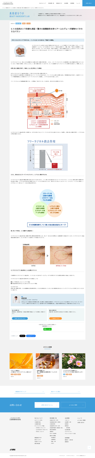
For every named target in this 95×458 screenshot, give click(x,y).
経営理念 (66, 424)
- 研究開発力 (53, 437)
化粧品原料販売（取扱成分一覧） (56, 427)
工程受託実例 (52, 424)
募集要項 (66, 441)
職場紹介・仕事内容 (69, 439)
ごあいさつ (67, 420)
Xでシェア (22, 335)
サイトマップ (62, 455)
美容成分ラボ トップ (21, 391)
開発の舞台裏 (37, 443)
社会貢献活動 (67, 429)
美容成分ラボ (59, 3)
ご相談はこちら (55, 318)
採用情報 (72, 3)
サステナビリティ (68, 431)
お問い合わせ (89, 3)
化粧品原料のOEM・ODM (55, 425)
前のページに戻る (55, 391)
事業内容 (66, 425)
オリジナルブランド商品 (39, 425)
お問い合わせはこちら (20, 318)
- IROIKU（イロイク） (39, 431)
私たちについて (42, 3)
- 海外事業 (68, 427)
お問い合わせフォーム (47, 405)
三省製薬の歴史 (38, 424)
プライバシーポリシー (71, 455)
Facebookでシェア (31, 335)
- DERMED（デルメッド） (40, 427)
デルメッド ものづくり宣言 (70, 433)
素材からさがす (38, 439)
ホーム (4, 7)
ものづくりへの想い (39, 420)
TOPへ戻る (89, 448)
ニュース (78, 3)
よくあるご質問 (73, 405)
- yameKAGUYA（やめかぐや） (41, 429)
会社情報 (66, 3)
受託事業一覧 (51, 3)
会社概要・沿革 (68, 422)
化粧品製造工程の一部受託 (55, 422)
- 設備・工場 (53, 441)
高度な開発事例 (53, 429)
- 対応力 (52, 443)
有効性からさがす (38, 441)
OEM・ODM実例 (53, 433)
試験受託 (51, 431)
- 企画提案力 (53, 439)
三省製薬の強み (38, 422)
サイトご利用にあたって (81, 455)
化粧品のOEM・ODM (54, 420)
